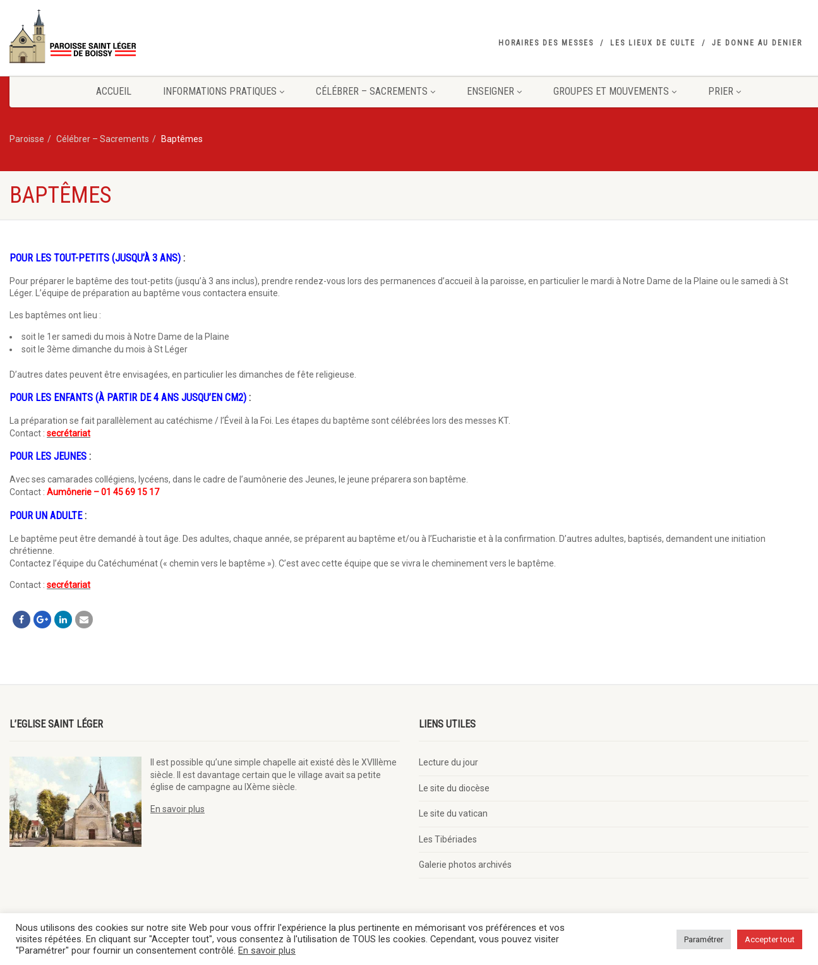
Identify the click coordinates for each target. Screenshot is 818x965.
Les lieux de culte (652, 43)
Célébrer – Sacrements (375, 91)
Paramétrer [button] (703, 939)
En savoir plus (177, 809)
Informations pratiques (223, 91)
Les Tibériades (448, 839)
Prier (724, 91)
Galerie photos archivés (465, 865)
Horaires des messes (546, 43)
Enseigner (494, 91)
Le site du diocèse (454, 788)
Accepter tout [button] (770, 939)
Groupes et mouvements (615, 91)
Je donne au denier (757, 43)
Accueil (113, 91)
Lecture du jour (448, 762)
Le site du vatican (453, 813)
